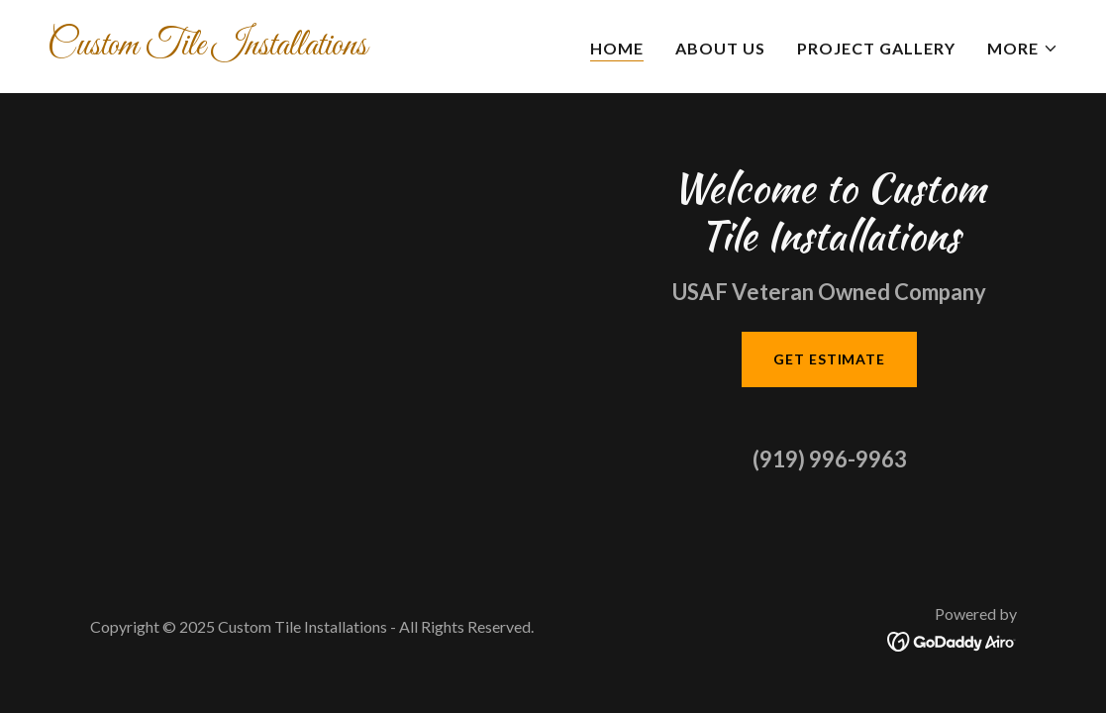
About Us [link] (720, 48)
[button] (1022, 48)
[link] (293, 48)
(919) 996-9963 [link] (830, 459)
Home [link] (617, 48)
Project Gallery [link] (876, 48)
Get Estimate (829, 359)
